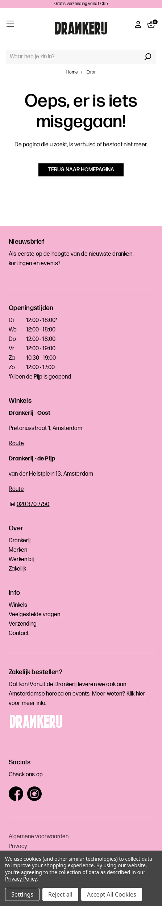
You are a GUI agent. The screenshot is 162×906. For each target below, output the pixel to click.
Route (16, 443)
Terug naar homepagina (81, 169)
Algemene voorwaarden (38, 836)
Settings (22, 894)
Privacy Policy (21, 878)
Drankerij (19, 540)
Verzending (23, 624)
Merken (18, 550)
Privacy (18, 846)
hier (141, 693)
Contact (19, 633)
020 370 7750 (33, 504)
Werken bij (21, 559)
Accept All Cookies (111, 894)
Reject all (60, 894)
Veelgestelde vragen (34, 614)
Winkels (18, 605)
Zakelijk (17, 568)
